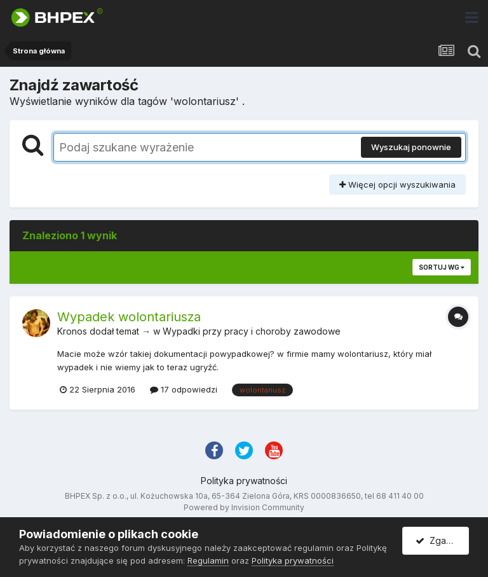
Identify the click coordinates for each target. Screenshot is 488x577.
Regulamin (208, 560)
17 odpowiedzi (183, 389)
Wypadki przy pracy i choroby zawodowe (252, 331)
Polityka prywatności (244, 480)
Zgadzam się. (442, 540)
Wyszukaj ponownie (411, 147)
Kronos (72, 331)
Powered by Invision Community (244, 507)
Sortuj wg (441, 267)
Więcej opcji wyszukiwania (397, 184)
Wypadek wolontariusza (129, 316)
